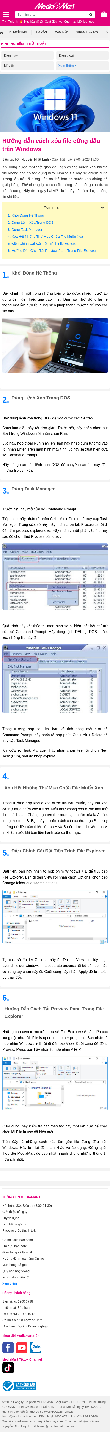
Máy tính (10, 65)
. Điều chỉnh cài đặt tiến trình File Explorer (42, 244)
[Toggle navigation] (5, 14)
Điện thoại (66, 55)
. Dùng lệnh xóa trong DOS (31, 222)
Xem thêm (9, 1283)
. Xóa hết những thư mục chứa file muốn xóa (45, 236)
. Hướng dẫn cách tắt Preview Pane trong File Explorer (52, 250)
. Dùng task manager (25, 229)
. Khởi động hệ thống (26, 215)
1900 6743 (27, 1314)
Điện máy (11, 55)
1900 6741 (9, 1314)
